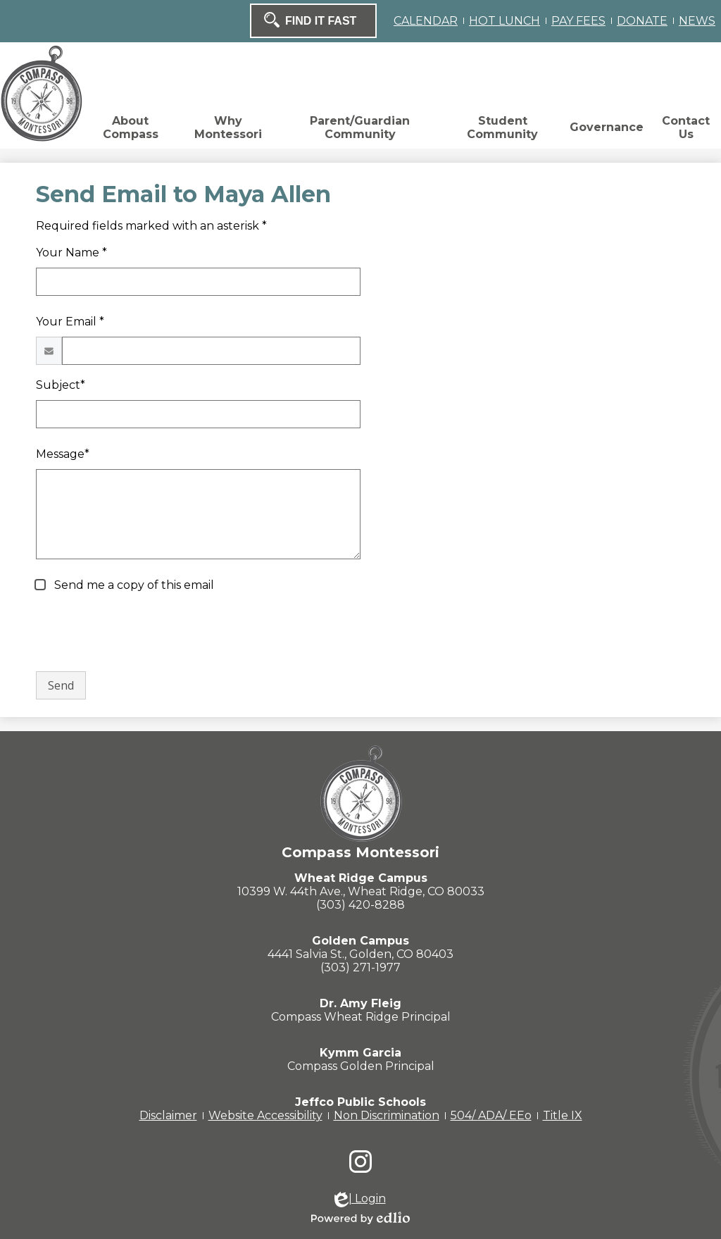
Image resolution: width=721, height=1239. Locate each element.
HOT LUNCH (504, 20)
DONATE (642, 20)
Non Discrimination (386, 1115)
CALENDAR (426, 20)
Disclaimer (168, 1115)
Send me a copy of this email (132, 585)
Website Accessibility (265, 1115)
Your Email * (70, 321)
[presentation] (143, 632)
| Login (360, 1199)
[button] (130, 131)
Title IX (562, 1115)
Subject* (60, 385)
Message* (62, 454)
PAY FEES (578, 20)
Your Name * (71, 252)
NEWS (697, 20)
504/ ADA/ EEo (491, 1115)
